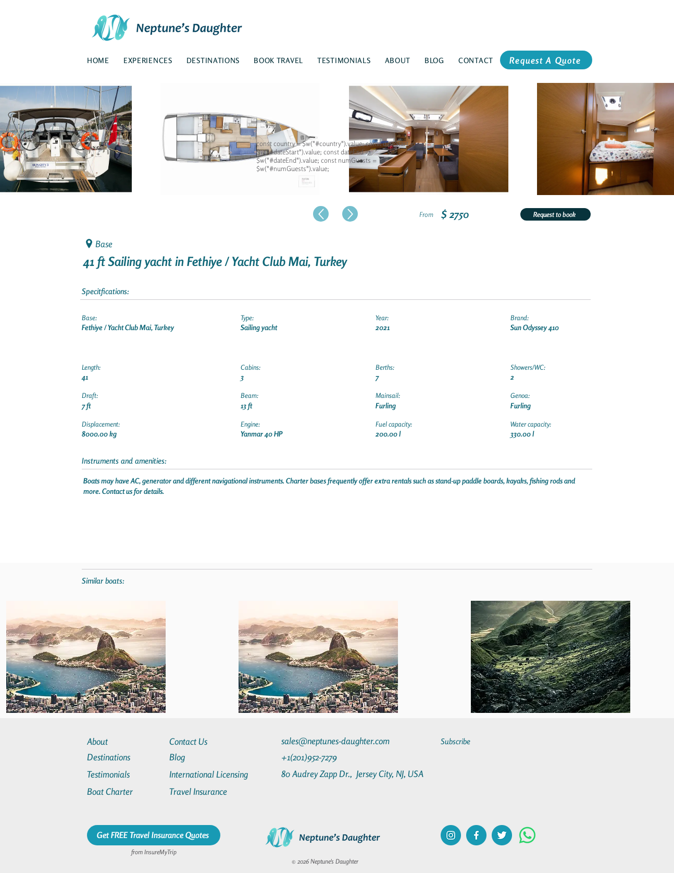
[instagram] (451, 835)
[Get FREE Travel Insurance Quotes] (153, 835)
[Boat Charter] (124, 791)
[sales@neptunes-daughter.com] (337, 740)
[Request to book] (555, 214)
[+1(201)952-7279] (329, 756)
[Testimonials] (124, 774)
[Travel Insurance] (206, 791)
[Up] (321, 214)
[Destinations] (124, 756)
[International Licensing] (216, 774)
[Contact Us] (206, 741)
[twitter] (502, 835)
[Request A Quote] (546, 60)
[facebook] (476, 835)
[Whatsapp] (527, 835)
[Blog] (206, 756)
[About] (124, 741)
